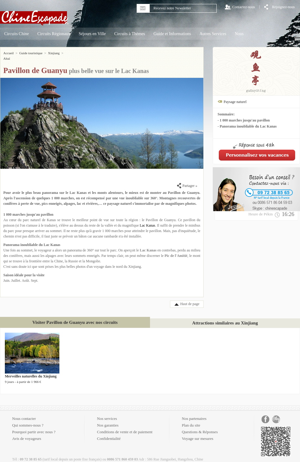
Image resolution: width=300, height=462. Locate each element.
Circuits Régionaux (53, 34)
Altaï (68, 53)
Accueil (8, 53)
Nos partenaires (194, 413)
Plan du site (191, 419)
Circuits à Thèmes (129, 34)
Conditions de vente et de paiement (124, 426)
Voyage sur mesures (197, 433)
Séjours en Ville (92, 34)
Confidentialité (109, 433)
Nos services (107, 413)
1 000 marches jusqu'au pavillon (28, 209)
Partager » (187, 180)
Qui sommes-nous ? (27, 419)
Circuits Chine (16, 34)
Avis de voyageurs (26, 433)
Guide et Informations (172, 34)
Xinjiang (54, 53)
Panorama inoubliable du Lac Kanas (31, 239)
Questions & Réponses (200, 426)
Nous (239, 34)
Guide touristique (30, 53)
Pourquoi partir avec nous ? (33, 426)
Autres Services (212, 34)
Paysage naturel (235, 102)
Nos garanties (107, 419)
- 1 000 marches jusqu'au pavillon (244, 120)
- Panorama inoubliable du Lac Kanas (247, 126)
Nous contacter (24, 413)
